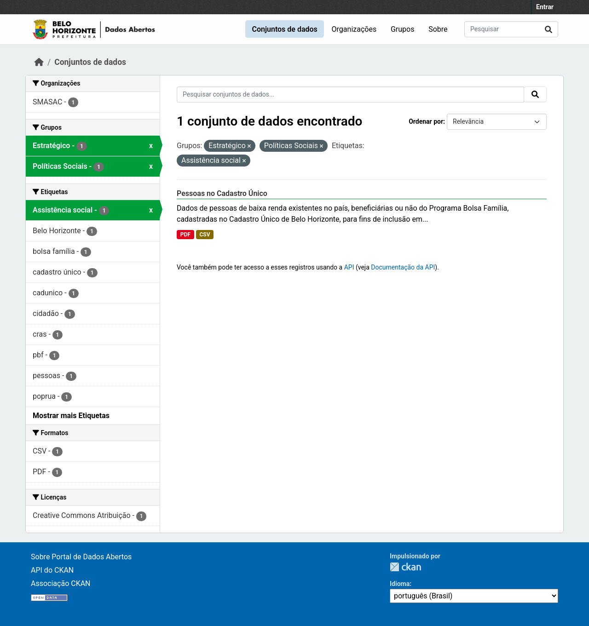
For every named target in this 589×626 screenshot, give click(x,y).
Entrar (545, 7)
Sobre (437, 29)
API (349, 267)
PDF (185, 234)
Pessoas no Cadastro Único (222, 193)
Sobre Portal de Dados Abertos (81, 556)
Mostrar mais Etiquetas (71, 415)
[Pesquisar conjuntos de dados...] (511, 29)
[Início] (39, 62)
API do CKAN (52, 570)
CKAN (405, 567)
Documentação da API (403, 267)
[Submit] (548, 29)
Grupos (403, 29)
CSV (204, 234)
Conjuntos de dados (284, 29)
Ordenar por (426, 121)
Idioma (400, 583)
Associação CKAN (61, 583)
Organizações (354, 29)
